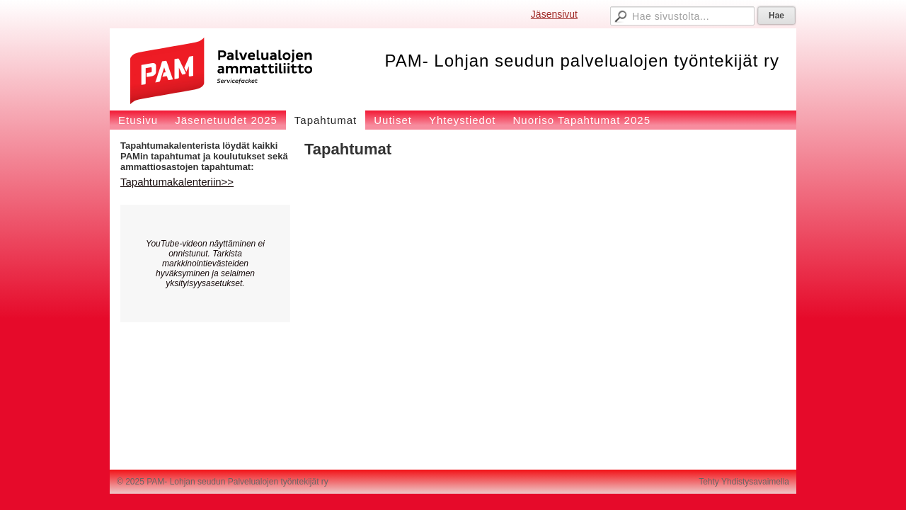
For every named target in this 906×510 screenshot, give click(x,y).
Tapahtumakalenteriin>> (177, 182)
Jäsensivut (554, 14)
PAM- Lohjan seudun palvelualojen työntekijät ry (581, 60)
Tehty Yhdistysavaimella (744, 482)
